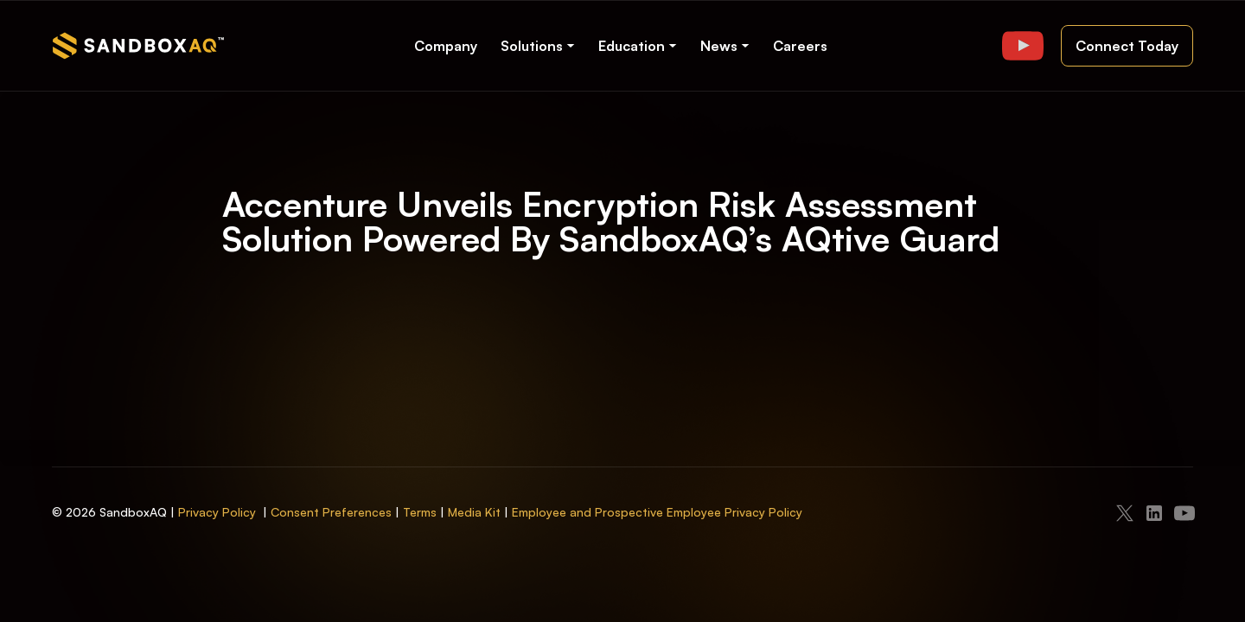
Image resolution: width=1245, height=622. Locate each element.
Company (445, 45)
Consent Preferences (331, 512)
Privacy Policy (217, 512)
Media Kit (474, 512)
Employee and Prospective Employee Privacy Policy (657, 512)
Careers (800, 45)
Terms (420, 512)
